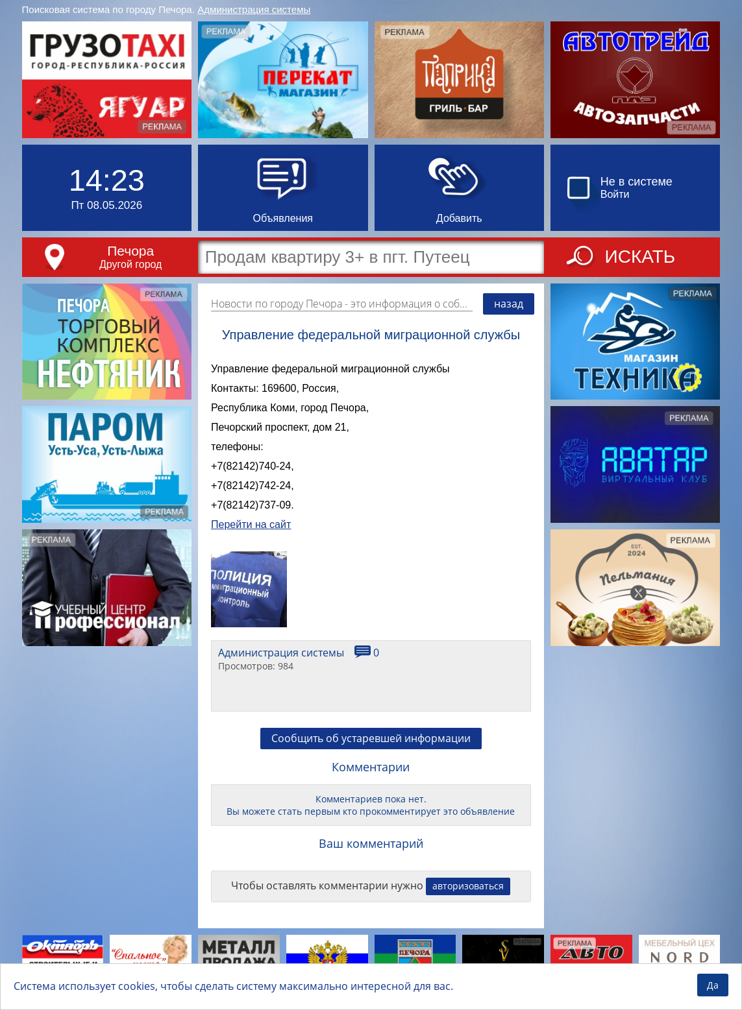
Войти (615, 194)
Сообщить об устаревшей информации (371, 738)
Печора (130, 250)
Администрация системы (253, 9)
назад (508, 303)
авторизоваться (468, 886)
